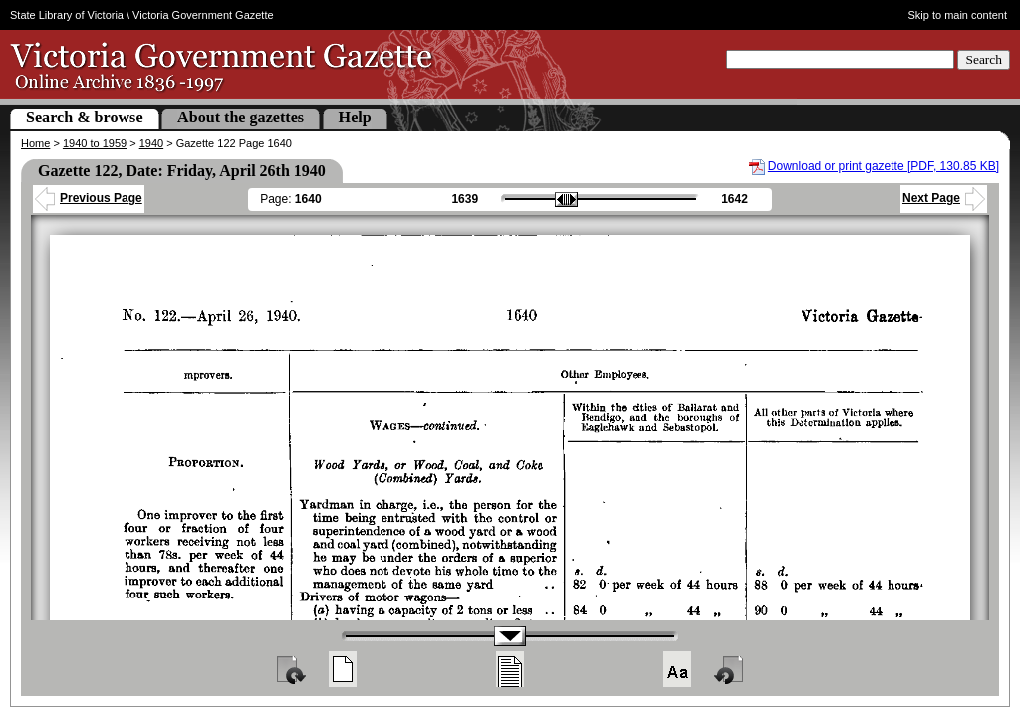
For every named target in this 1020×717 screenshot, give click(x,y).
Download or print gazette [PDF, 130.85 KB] (883, 166)
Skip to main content (958, 15)
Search (983, 59)
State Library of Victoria (67, 15)
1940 (151, 143)
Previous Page (88, 198)
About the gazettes (240, 117)
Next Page (943, 198)
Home (35, 143)
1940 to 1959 (95, 143)
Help (355, 117)
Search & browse (84, 117)
